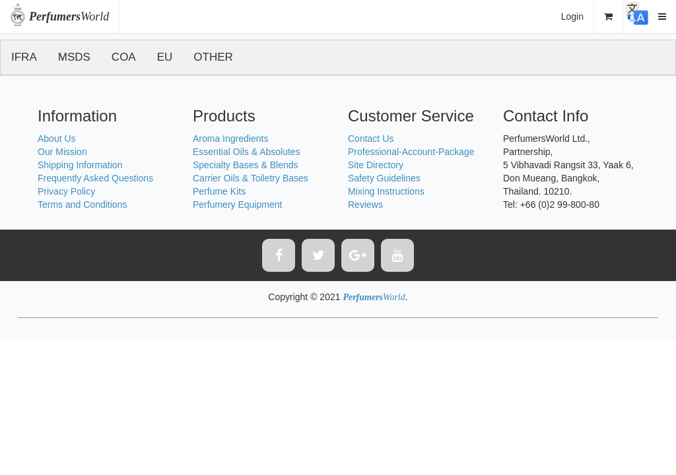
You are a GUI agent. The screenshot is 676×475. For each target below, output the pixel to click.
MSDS (74, 57)
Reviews (365, 204)
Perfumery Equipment (237, 204)
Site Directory (375, 165)
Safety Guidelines (384, 178)
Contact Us (370, 138)
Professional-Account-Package (411, 151)
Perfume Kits (219, 191)
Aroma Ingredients (230, 138)
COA (124, 57)
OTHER (213, 57)
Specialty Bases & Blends (245, 165)
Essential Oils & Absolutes (246, 151)
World (69, 16)
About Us (57, 138)
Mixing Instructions (386, 191)
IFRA (24, 57)
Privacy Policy (66, 191)
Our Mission (62, 151)
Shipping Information (80, 165)
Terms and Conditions (82, 204)
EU (165, 57)
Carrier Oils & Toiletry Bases (250, 178)
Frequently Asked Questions (95, 178)
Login (572, 16)
